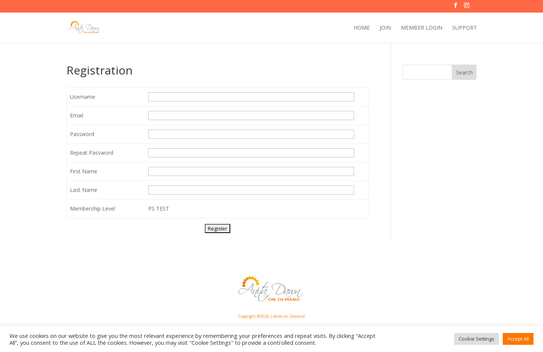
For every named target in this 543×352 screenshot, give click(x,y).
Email (76, 115)
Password (82, 134)
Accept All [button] (518, 338)
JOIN (385, 28)
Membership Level (92, 208)
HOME (362, 28)
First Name (83, 171)
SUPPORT (464, 28)
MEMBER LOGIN (421, 28)
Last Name (83, 189)
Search (464, 72)
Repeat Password (91, 152)
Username (82, 96)
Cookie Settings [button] (476, 338)
